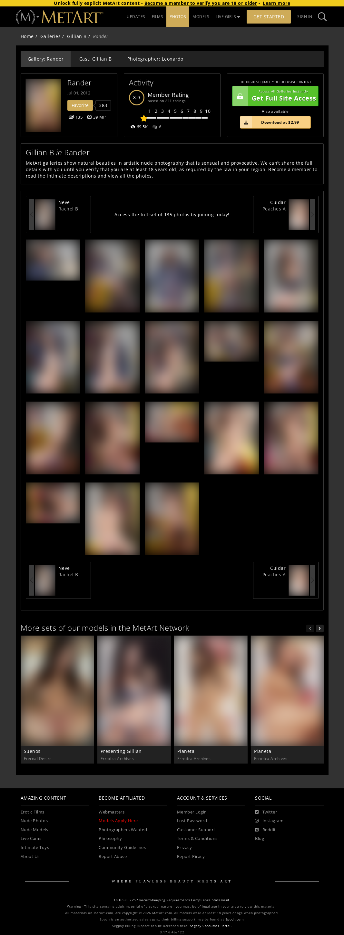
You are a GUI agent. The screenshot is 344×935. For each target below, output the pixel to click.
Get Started (268, 17)
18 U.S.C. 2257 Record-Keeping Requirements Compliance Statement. (172, 900)
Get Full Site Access (274, 96)
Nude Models (34, 830)
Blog (259, 838)
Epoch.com (234, 919)
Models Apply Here (118, 820)
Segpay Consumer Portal (210, 926)
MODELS (200, 16)
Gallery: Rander (46, 59)
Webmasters (111, 812)
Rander (79, 83)
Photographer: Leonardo (155, 59)
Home (27, 36)
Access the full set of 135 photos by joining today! (172, 214)
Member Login (192, 812)
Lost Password (192, 820)
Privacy (184, 847)
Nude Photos (34, 820)
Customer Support (196, 830)
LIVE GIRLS (228, 16)
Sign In (304, 16)
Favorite (80, 105)
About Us (30, 856)
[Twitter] (266, 812)
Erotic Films (32, 812)
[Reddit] (265, 830)
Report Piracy (191, 856)
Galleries (50, 36)
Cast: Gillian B (95, 59)
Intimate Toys (35, 847)
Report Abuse (113, 856)
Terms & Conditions (197, 838)
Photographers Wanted (123, 830)
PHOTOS (178, 16)
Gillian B (77, 36)
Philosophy (110, 838)
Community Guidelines (122, 847)
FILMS (157, 16)
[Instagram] (269, 821)
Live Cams (31, 838)
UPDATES (136, 16)
